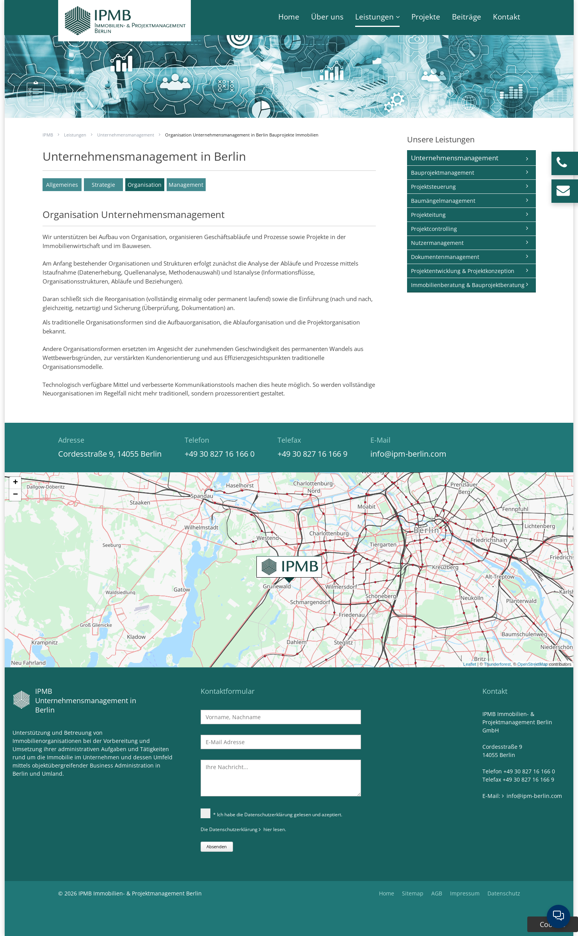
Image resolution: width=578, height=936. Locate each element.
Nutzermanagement (437, 242)
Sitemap (412, 893)
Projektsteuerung (433, 186)
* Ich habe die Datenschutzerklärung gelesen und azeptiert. (271, 814)
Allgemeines (62, 184)
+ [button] (15, 483)
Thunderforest (497, 664)
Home (288, 17)
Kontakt (506, 17)
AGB (436, 893)
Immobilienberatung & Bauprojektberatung (468, 285)
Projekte (425, 17)
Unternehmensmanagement (125, 135)
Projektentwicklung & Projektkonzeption (462, 271)
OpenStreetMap (533, 664)
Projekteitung (428, 214)
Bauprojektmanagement (442, 172)
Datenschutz (503, 893)
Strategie (103, 184)
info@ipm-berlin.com (408, 453)
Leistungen (374, 17)
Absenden (216, 846)
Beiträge (466, 17)
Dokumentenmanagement (445, 257)
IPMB (48, 135)
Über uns (327, 17)
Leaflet (469, 664)
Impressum (465, 893)
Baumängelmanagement (443, 200)
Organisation (145, 184)
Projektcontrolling (434, 228)
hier (267, 829)
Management (186, 184)
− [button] (15, 495)
